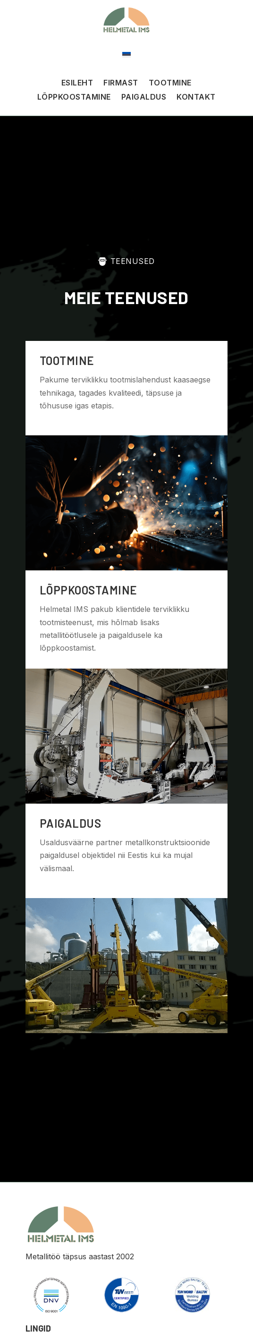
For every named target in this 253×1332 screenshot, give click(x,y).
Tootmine (170, 83)
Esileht (77, 83)
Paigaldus (144, 97)
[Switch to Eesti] (126, 54)
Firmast (120, 83)
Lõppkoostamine (74, 97)
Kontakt (196, 97)
